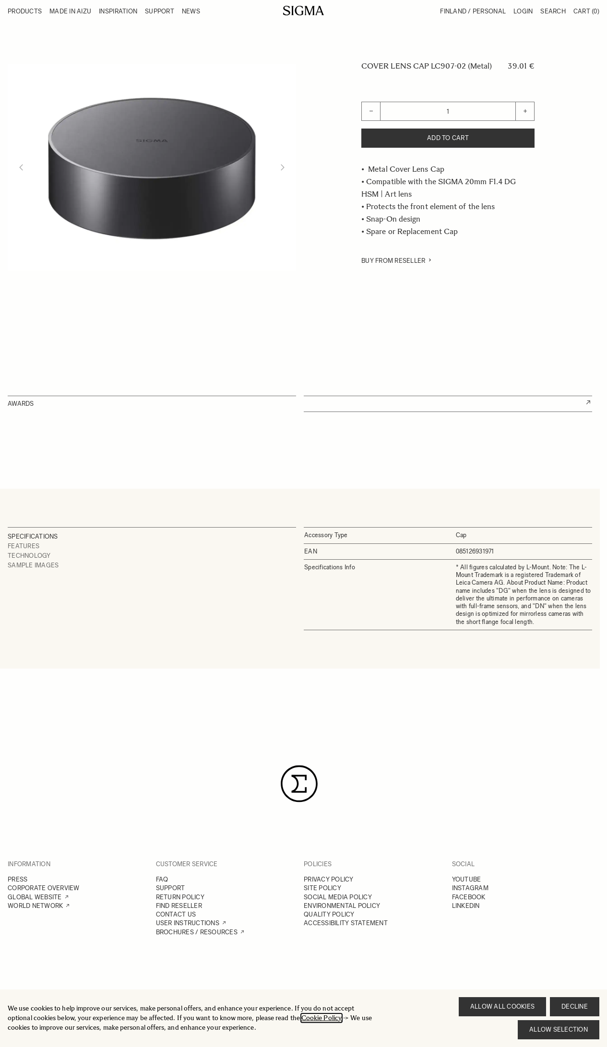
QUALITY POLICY (329, 914)
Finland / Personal (473, 11)
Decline (574, 1006)
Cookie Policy (321, 1018)
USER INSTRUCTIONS (187, 923)
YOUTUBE (466, 879)
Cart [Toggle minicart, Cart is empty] (586, 11)
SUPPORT (170, 888)
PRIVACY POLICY (329, 879)
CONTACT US (176, 914)
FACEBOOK (469, 897)
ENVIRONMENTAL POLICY (342, 905)
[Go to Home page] (303, 10)
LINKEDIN (466, 905)
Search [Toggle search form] (553, 11)
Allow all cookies (502, 1006)
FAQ (162, 879)
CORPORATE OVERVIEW (44, 888)
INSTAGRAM (470, 888)
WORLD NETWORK (35, 905)
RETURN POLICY (180, 897)
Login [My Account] (523, 11)
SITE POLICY (322, 888)
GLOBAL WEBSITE (35, 897)
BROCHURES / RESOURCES (197, 932)
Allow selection (558, 1029)
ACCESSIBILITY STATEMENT (346, 923)
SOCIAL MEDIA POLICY (338, 897)
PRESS (17, 879)
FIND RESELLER (179, 905)
